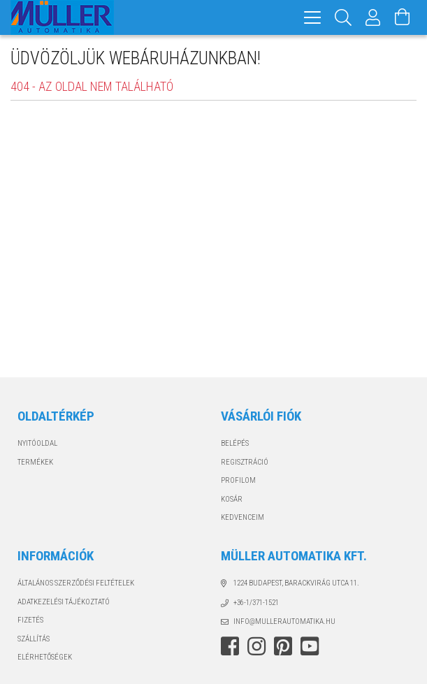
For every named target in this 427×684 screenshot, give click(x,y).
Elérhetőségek (44, 657)
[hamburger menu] (312, 17)
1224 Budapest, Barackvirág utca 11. (296, 583)
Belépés (235, 443)
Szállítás (33, 638)
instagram (256, 646)
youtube (310, 646)
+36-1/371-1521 (256, 602)
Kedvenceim (242, 517)
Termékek (35, 462)
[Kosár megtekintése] (402, 17)
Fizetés (30, 620)
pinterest (283, 646)
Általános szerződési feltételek (75, 583)
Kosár (232, 499)
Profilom (238, 480)
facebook (230, 646)
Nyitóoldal (37, 443)
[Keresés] (343, 17)
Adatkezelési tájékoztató (63, 601)
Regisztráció (244, 462)
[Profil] (373, 17)
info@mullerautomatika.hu (284, 621)
